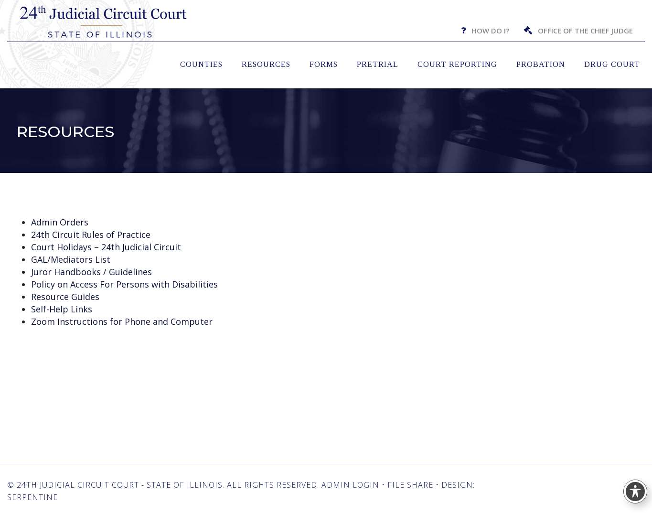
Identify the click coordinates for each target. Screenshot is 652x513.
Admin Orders (59, 222)
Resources (266, 64)
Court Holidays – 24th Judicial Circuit (106, 247)
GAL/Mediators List (70, 259)
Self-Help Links (61, 309)
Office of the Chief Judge (585, 30)
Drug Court (612, 64)
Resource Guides (65, 296)
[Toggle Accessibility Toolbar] (635, 491)
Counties (201, 64)
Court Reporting (457, 64)
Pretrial (377, 64)
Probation (540, 64)
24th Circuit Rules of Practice (90, 234)
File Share (410, 485)
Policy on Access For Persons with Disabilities (124, 284)
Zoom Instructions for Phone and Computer (122, 321)
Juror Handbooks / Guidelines (91, 272)
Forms (324, 64)
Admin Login (350, 485)
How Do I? (490, 30)
